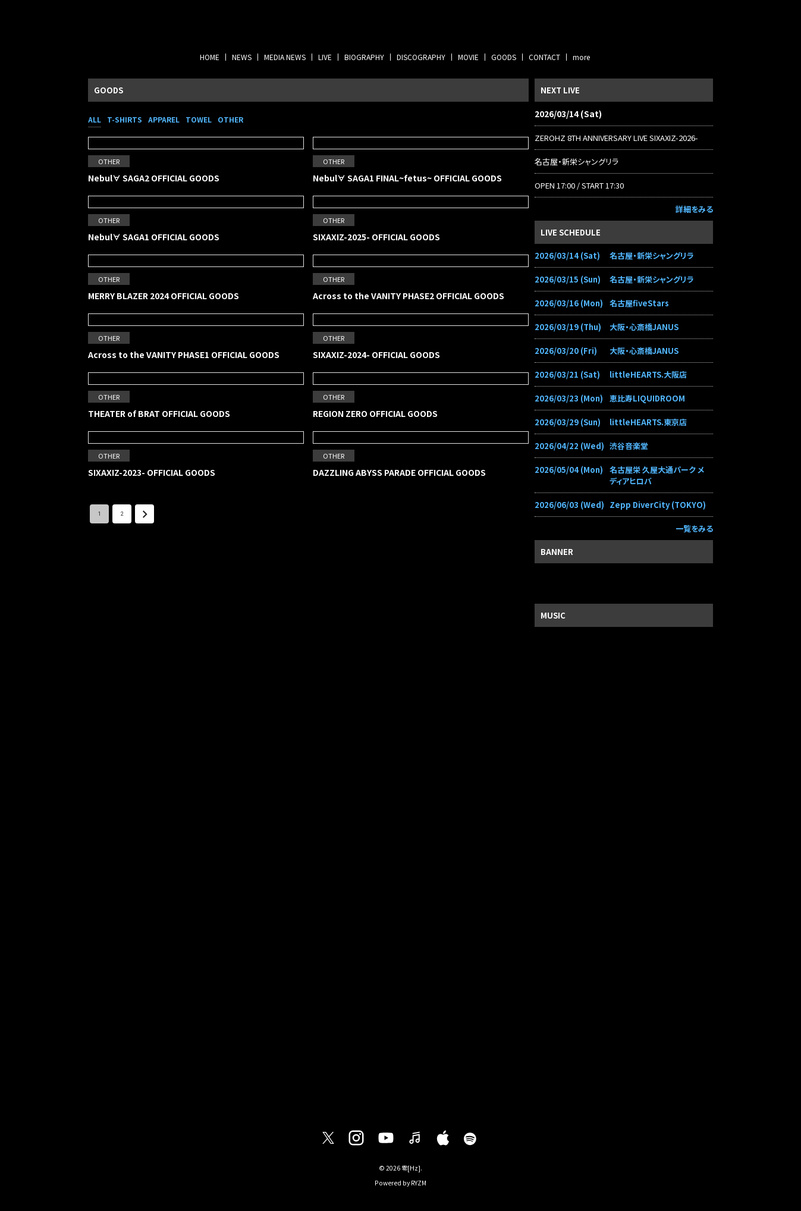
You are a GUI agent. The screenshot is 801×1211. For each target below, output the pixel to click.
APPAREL (164, 119)
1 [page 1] (99, 513)
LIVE (325, 57)
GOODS (503, 57)
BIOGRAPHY (364, 57)
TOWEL (199, 119)
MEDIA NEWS (285, 57)
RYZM (418, 1182)
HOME (209, 57)
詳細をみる (694, 209)
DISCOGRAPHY (421, 57)
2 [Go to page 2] (121, 513)
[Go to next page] (144, 513)
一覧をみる (694, 528)
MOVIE (468, 57)
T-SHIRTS (124, 119)
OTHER (230, 119)
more (581, 57)
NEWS (242, 57)
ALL (94, 119)
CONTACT (544, 57)
